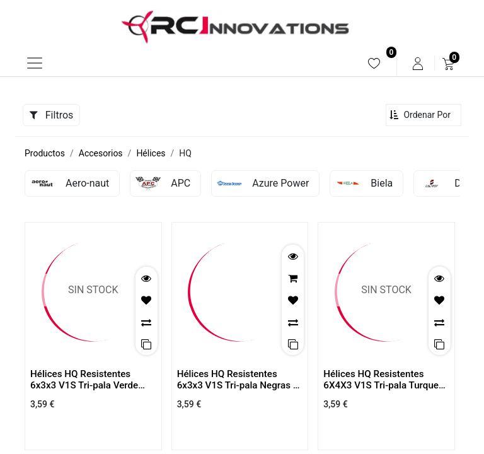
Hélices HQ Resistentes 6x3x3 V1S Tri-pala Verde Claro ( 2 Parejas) (84, 385)
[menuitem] (374, 63)
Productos (45, 153)
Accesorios (101, 153)
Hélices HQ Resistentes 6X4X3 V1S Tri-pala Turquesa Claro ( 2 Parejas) (386, 385)
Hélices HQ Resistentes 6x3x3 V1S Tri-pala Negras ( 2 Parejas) (236, 385)
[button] (423, 115)
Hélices (150, 153)
